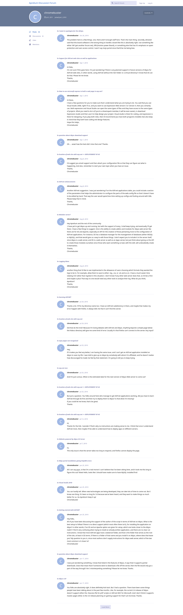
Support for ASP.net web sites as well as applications (78, 58)
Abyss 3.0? (62, 579)
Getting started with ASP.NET (69, 510)
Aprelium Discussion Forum (42, 3)
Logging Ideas (64, 261)
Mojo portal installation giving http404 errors (75, 461)
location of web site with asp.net (70, 319)
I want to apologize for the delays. (71, 31)
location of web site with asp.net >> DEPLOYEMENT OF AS (79, 154)
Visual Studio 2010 (65, 483)
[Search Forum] (123, 3)
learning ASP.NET (65, 297)
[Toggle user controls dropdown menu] (148, 13)
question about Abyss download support (73, 135)
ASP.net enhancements (67, 182)
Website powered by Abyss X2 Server (72, 439)
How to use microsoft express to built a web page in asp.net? (80, 91)
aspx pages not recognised (68, 341)
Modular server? (65, 215)
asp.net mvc (63, 368)
